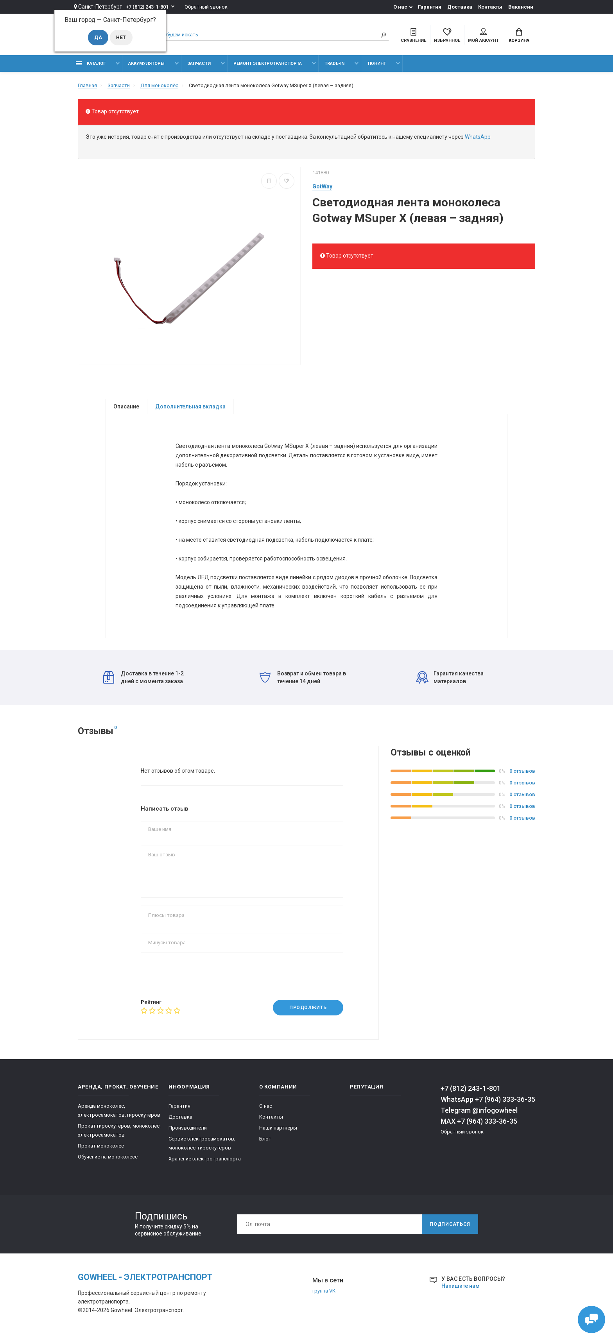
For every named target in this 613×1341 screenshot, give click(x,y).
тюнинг (376, 63)
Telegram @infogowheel (479, 1110)
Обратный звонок (206, 7)
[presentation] (200, 975)
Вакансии (520, 7)
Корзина (519, 35)
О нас (400, 7)
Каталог (91, 63)
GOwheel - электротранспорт (145, 1277)
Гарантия (429, 7)
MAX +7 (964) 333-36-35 (479, 1121)
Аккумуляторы (146, 63)
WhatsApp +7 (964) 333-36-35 (488, 1099)
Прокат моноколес (101, 1146)
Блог (265, 1139)
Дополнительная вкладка (190, 406)
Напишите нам (460, 1286)
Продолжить (308, 1007)
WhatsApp (478, 137)
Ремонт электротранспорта (267, 63)
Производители (187, 1128)
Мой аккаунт (483, 35)
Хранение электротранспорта (204, 1159)
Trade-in (334, 63)
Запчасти (199, 63)
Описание (126, 406)
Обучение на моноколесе (108, 1157)
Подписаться (450, 1224)
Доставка (459, 7)
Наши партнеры (278, 1128)
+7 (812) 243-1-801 (147, 7)
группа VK (323, 1291)
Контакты (490, 7)
